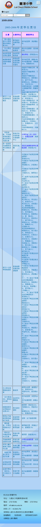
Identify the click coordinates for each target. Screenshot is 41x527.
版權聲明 (6, 515)
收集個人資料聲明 (10, 518)
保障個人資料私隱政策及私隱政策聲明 (18, 512)
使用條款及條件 (31, 515)
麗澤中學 (25, 4)
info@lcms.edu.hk (15, 505)
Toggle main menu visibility (38, 2)
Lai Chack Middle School (26, 7)
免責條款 (17, 515)
